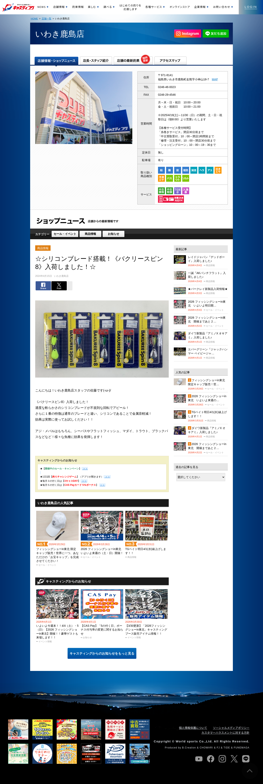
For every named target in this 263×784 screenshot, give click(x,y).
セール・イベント (65, 233)
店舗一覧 (46, 18)
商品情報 (90, 233)
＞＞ (107, 476)
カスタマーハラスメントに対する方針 (225, 732)
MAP (215, 79)
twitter (234, 758)
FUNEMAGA (241, 747)
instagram (222, 758)
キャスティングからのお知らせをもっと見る (102, 653)
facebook (210, 758)
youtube (199, 758)
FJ (218, 747)
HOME (34, 18)
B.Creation (189, 747)
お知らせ (113, 233)
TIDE (227, 747)
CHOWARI (206, 747)
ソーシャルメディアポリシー (231, 728)
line (245, 758)
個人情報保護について (193, 728)
